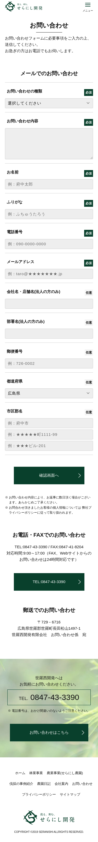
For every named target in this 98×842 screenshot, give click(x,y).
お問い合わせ (82, 784)
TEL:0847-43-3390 (49, 581)
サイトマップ (70, 794)
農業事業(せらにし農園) (65, 773)
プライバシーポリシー (39, 794)
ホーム (20, 773)
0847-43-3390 (49, 697)
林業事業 (36, 773)
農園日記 (44, 784)
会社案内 (61, 784)
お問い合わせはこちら (49, 732)
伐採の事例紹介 (21, 784)
